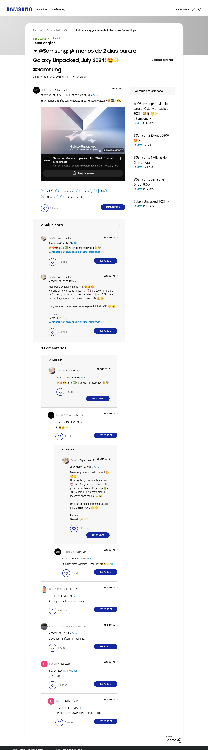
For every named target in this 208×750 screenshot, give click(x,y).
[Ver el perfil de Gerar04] (52, 238)
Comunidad (41, 9)
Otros (95, 95)
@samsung (68, 191)
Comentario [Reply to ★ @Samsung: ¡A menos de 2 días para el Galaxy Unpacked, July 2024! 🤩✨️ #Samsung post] (113, 207)
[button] (119, 88)
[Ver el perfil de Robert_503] (47, 90)
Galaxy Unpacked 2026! (150, 202)
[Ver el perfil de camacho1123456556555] (61, 626)
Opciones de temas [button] (162, 59)
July (103, 191)
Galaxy (87, 191)
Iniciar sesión (182, 9)
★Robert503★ (75, 197)
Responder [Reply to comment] (105, 260)
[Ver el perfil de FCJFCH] (53, 663)
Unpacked (52, 197)
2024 (49, 191)
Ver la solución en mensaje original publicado (74, 251)
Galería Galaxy (58, 9)
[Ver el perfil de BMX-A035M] (55, 589)
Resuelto (57, 38)
